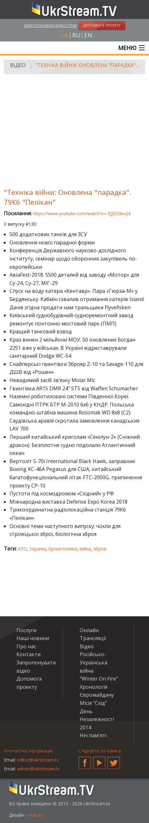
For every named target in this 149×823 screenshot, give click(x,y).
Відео (18, 65)
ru (76, 35)
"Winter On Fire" (99, 678)
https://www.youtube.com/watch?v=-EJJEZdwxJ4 (81, 213)
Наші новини (32, 638)
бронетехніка (62, 549)
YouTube (99, 760)
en (88, 35)
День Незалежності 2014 (97, 719)
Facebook (84, 760)
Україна (37, 549)
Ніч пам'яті (93, 735)
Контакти (28, 654)
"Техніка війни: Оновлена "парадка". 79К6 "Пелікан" (88, 65)
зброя (99, 549)
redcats (36, 815)
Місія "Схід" (93, 703)
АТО (22, 549)
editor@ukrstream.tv (38, 760)
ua (64, 35)
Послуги (26, 630)
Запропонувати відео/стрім (50, 25)
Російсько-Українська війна (93, 662)
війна (85, 549)
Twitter (114, 760)
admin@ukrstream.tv (38, 769)
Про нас (26, 646)
